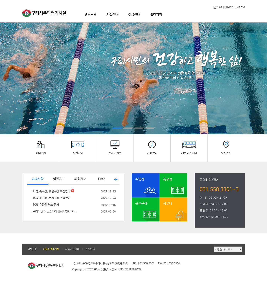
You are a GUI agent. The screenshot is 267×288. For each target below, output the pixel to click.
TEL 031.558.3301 (143, 263)
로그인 (217, 7)
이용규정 (32, 249)
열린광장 (156, 15)
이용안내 (134, 15)
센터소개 (90, 15)
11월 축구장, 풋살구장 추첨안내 (76, 191)
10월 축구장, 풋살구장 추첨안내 (76, 198)
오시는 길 (90, 249)
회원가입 (228, 7)
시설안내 (112, 15)
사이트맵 (240, 7)
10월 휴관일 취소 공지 (76, 205)
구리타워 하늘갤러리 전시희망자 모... (76, 211)
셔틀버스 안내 (72, 249)
